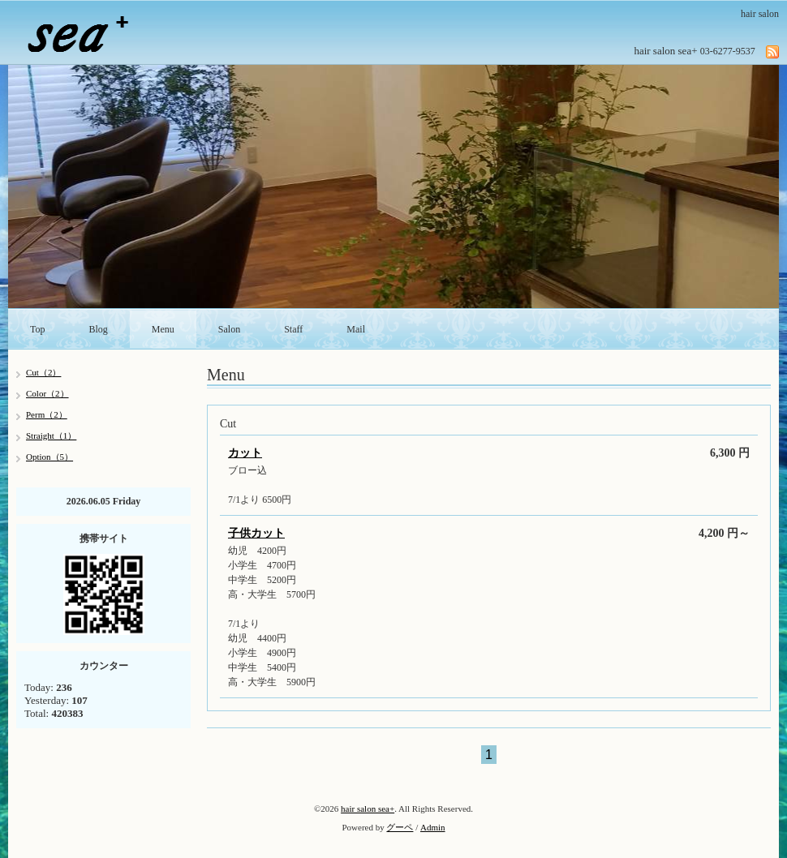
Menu (163, 329)
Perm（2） (46, 414)
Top (37, 329)
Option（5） (49, 456)
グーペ (399, 827)
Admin (432, 827)
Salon (229, 329)
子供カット (256, 533)
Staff (293, 329)
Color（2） (47, 393)
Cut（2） (43, 372)
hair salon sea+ (367, 808)
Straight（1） (51, 435)
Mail (355, 329)
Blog (98, 329)
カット (245, 453)
